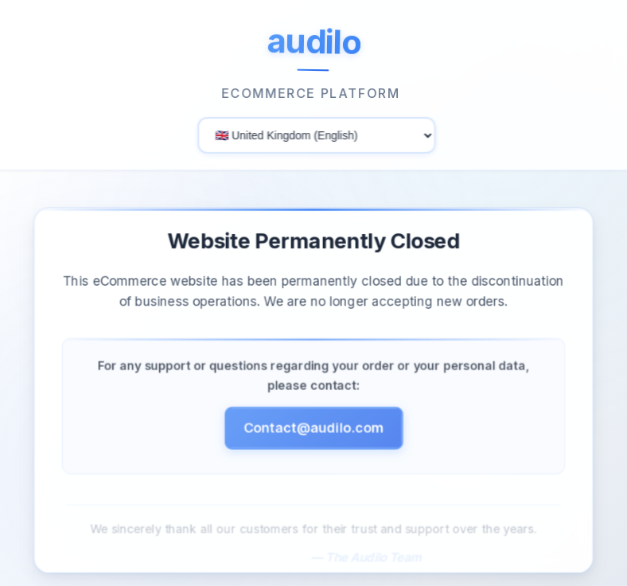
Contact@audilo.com (313, 431)
